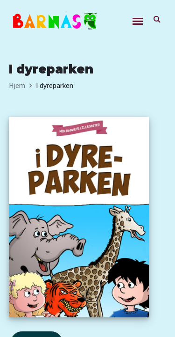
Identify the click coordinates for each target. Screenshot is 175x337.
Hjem (17, 85)
